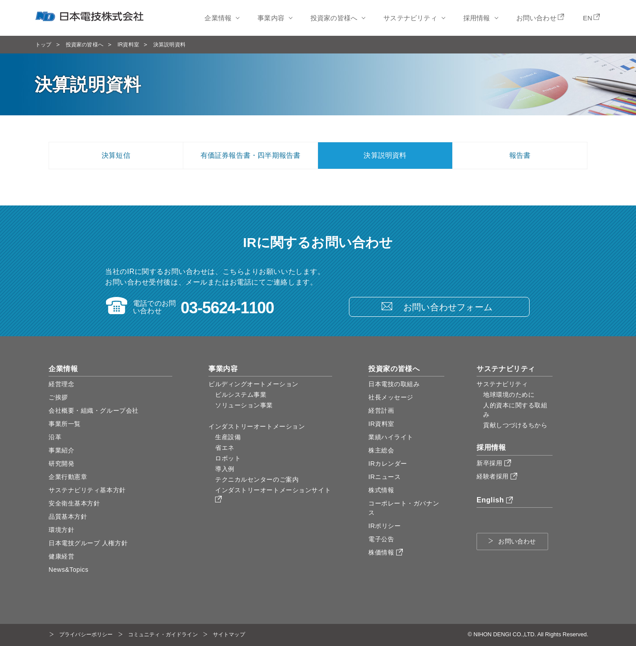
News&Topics (68, 569)
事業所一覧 (65, 423)
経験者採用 (497, 476)
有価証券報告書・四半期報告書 (251, 155)
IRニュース (384, 476)
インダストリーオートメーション (256, 426)
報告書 (520, 155)
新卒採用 (494, 463)
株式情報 (381, 490)
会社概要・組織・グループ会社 (94, 410)
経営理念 (61, 384)
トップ (43, 45)
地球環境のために (508, 394)
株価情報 (385, 552)
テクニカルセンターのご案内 (257, 479)
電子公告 (381, 539)
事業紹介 (61, 450)
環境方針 (61, 529)
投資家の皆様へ (333, 18)
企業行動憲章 (68, 476)
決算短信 (116, 155)
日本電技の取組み (394, 384)
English (495, 500)
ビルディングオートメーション (253, 384)
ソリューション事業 (244, 405)
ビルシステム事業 (240, 394)
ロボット (228, 458)
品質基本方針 (68, 516)
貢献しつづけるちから (515, 425)
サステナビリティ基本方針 (87, 490)
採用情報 (476, 18)
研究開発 (61, 463)
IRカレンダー (387, 463)
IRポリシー (384, 525)
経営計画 (381, 410)
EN (587, 18)
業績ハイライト (390, 437)
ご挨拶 (58, 397)
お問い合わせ (536, 18)
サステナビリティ (410, 18)
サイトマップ (229, 634)
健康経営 (61, 556)
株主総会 (381, 450)
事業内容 (270, 18)
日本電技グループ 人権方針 (88, 543)
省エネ (225, 447)
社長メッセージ (390, 397)
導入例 (225, 468)
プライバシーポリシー (86, 634)
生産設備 (228, 437)
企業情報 (217, 18)
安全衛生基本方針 (74, 503)
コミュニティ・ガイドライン (163, 634)
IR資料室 (128, 45)
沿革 (55, 437)
